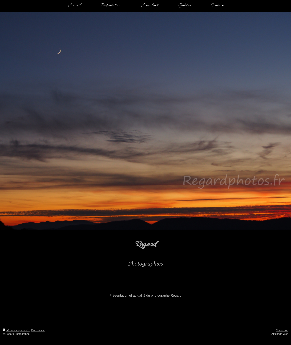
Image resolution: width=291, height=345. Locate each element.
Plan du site (38, 330)
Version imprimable (16, 330)
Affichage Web (279, 333)
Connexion (282, 330)
